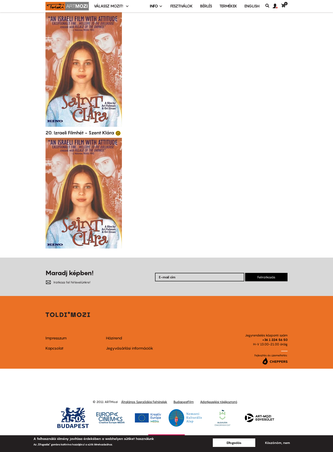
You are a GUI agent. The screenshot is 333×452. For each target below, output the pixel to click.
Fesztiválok (181, 6)
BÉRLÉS (206, 6)
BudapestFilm (184, 402)
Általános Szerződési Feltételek (144, 402)
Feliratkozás (266, 277)
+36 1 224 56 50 (275, 340)
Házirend (114, 338)
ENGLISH (252, 6)
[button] (277, 6)
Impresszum (56, 338)
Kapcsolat (54, 348)
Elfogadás (234, 443)
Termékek (228, 6)
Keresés (269, 6)
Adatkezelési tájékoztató (218, 402)
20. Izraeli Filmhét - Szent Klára (79, 132)
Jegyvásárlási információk (129, 348)
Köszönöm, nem (277, 443)
